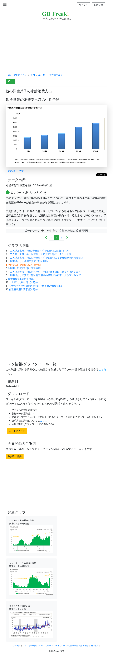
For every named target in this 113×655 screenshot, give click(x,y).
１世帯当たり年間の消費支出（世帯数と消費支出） (36, 286)
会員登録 (98, 5)
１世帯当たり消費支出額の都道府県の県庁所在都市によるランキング (44, 275)
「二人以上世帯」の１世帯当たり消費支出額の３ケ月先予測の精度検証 (45, 257)
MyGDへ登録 (15, 456)
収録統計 (16, 645)
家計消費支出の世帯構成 (21, 278)
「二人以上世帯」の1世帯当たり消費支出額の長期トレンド (39, 250)
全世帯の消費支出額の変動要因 (24, 268)
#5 (9, 81)
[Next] (67, 238)
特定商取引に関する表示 (78, 645)
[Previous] (46, 238)
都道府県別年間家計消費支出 (24, 289)
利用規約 (94, 645)
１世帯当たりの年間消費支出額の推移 (28, 261)
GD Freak (55, 14)
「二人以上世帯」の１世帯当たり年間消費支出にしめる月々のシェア (44, 271)
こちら (102, 369)
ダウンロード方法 (15, 171)
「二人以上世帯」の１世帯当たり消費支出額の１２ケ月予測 (39, 254)
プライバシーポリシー (55, 645)
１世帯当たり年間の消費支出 (24, 282)
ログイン (83, 5)
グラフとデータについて (33, 645)
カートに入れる (17, 431)
